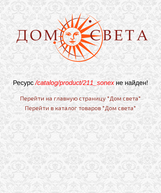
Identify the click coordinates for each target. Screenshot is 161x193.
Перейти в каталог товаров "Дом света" (80, 107)
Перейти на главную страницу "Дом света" (80, 98)
